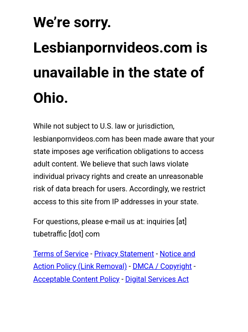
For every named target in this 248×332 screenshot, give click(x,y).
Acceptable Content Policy (76, 279)
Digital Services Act (156, 279)
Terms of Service (61, 253)
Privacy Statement (124, 253)
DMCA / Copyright (162, 266)
